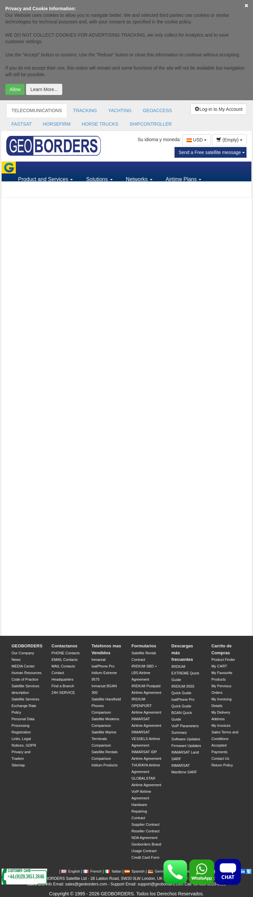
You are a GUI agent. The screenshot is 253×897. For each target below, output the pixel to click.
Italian (113, 871)
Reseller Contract (145, 831)
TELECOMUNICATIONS (37, 110)
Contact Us (220, 758)
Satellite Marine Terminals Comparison (104, 738)
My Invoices (221, 725)
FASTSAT (22, 124)
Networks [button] (139, 179)
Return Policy (222, 765)
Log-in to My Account (218, 109)
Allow (15, 89)
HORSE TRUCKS (100, 124)
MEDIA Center (23, 666)
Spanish (135, 871)
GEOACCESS (157, 110)
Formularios (143, 645)
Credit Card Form (145, 857)
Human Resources (27, 673)
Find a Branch (62, 686)
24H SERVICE (63, 693)
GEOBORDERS (27, 645)
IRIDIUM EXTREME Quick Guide (185, 673)
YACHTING (119, 110)
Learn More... (44, 89)
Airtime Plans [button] (184, 179)
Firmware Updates (186, 746)
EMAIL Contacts (64, 660)
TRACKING (85, 110)
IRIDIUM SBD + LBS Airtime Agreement (144, 672)
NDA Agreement (144, 838)
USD (196, 139)
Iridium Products (105, 765)
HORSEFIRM (56, 124)
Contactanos (64, 645)
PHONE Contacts (65, 653)
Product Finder (223, 660)
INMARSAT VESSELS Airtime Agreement (145, 738)
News (16, 660)
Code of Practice (25, 679)
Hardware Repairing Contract (139, 811)
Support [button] (29, 191)
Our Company (23, 653)
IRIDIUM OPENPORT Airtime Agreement (146, 705)
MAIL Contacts (63, 666)
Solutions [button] (99, 179)
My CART (219, 666)
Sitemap (18, 765)
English (70, 871)
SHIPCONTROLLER (150, 124)
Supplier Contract (145, 824)
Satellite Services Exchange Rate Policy (25, 705)
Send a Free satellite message (212, 152)
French (92, 871)
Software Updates (185, 739)
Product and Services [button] (45, 179)
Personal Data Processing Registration (23, 725)
